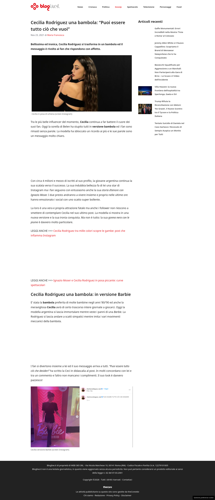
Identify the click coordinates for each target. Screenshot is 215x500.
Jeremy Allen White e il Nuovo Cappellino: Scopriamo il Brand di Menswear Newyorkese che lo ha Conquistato (169, 50)
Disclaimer (126, 495)
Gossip (118, 6)
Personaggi (165, 6)
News (80, 6)
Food (179, 6)
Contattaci (127, 479)
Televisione (148, 6)
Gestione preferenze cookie (203, 498)
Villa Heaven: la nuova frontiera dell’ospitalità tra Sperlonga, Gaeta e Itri (167, 90)
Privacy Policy (113, 495)
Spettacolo (132, 6)
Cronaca (92, 6)
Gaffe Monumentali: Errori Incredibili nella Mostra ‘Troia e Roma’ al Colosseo (169, 32)
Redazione (100, 495)
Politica (106, 6)
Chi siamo (88, 495)
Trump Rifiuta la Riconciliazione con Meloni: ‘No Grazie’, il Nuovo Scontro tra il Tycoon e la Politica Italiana (168, 108)
